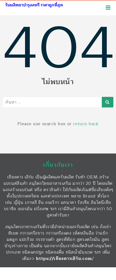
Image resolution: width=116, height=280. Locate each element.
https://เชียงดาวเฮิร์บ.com (64, 258)
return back (85, 123)
